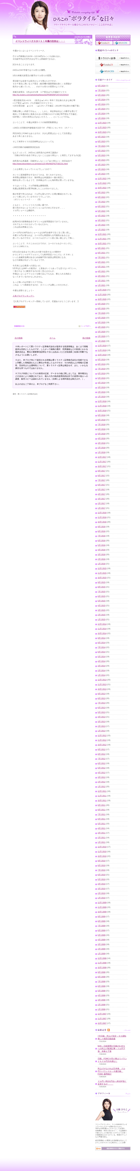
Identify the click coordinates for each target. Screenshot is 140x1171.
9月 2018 (102, 415)
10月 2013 (102, 689)
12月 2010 (102, 847)
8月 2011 (102, 810)
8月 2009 (102, 921)
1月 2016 (102, 564)
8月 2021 (102, 253)
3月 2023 (102, 165)
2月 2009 (102, 949)
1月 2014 (102, 675)
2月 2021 (102, 281)
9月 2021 (102, 248)
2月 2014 (102, 670)
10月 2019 (102, 355)
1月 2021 (102, 285)
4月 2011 (102, 828)
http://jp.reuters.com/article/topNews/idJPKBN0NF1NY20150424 (41, 95)
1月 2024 (102, 118)
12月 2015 (102, 568)
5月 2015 (102, 601)
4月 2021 (102, 271)
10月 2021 (102, 244)
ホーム (52, 338)
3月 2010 (102, 889)
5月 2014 (102, 657)
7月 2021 (102, 257)
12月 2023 (102, 123)
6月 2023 (102, 151)
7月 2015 (102, 592)
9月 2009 (102, 916)
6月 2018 (102, 429)
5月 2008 (102, 991)
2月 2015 (102, 615)
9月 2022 (102, 192)
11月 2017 (102, 462)
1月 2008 (102, 1009)
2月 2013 (102, 726)
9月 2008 (102, 972)
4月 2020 (102, 327)
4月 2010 (102, 884)
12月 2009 (102, 903)
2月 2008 (102, 1005)
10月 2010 (102, 856)
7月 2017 (102, 480)
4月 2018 (102, 438)
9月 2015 (102, 582)
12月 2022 (102, 179)
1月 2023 (102, 174)
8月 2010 (102, 865)
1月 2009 (102, 954)
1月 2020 (102, 341)
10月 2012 (102, 745)
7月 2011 (102, 814)
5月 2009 (102, 935)
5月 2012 (102, 768)
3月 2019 (102, 387)
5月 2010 (102, 879)
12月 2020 (102, 290)
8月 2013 (102, 698)
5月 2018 (102, 434)
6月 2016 (102, 541)
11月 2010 (102, 851)
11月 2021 (102, 239)
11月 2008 (102, 963)
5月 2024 (102, 100)
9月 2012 (102, 749)
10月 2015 (102, 578)
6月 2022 (102, 206)
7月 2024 (102, 90)
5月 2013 (102, 712)
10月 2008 (102, 968)
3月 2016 (102, 554)
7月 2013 (102, 703)
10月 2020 (102, 299)
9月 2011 (102, 805)
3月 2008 (102, 1000)
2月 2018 (102, 448)
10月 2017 (102, 466)
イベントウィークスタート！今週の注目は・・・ (40, 41)
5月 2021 (102, 267)
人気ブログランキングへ (23, 296)
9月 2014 (102, 638)
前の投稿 (86, 338)
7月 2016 (102, 536)
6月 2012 (102, 763)
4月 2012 (102, 773)
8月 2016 (102, 531)
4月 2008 (102, 995)
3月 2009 (102, 944)
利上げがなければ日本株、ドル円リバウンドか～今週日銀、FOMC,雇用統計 (111, 1071)
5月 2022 (102, 211)
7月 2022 (102, 202)
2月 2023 (102, 169)
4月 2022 (102, 216)
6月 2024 (102, 95)
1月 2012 (102, 787)
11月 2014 (102, 629)
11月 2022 (102, 183)
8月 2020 (102, 308)
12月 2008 (102, 958)
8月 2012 (102, 754)
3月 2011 (102, 833)
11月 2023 (102, 127)
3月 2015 (102, 610)
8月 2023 (102, 141)
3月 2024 (102, 109)
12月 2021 (102, 234)
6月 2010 (102, 875)
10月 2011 (102, 800)
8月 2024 (102, 86)
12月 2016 (102, 513)
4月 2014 (102, 661)
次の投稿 (19, 338)
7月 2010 (102, 870)
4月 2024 (102, 104)
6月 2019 (102, 373)
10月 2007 (102, 1023)
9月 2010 (102, 861)
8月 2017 (102, 476)
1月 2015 (102, 619)
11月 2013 (102, 684)
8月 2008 (102, 977)
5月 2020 (102, 322)
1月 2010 (102, 898)
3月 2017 (102, 499)
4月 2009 (102, 940)
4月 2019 (102, 383)
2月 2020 (102, 336)
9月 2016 (102, 527)
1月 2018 (102, 452)
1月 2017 (102, 508)
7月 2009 (102, 926)
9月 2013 (102, 694)
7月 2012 (102, 759)
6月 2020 (102, 318)
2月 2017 (102, 503)
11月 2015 (102, 573)
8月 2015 (102, 587)
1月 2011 (102, 842)
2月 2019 (102, 392)
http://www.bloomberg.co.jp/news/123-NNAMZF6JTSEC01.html (40, 164)
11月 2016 (102, 517)
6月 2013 (102, 708)
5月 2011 (102, 824)
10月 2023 (102, 132)
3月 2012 (102, 777)
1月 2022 (102, 230)
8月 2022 (102, 197)
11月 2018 (102, 406)
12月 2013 (102, 680)
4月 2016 (102, 550)
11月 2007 (102, 1019)
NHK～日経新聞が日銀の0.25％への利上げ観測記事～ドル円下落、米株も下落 (111, 1048)
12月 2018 (102, 401)
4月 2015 (102, 606)
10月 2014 (102, 633)
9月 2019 (102, 360)
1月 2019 (102, 397)
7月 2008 (102, 981)
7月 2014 (102, 647)
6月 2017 (102, 485)
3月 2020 (102, 332)
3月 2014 (102, 666)
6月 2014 (102, 652)
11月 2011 (102, 796)
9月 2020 (102, 304)
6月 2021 (102, 262)
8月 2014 (102, 643)
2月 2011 (102, 838)
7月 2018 (102, 425)
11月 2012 (102, 740)
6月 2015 (102, 596)
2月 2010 (102, 893)
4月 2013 (102, 717)
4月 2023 (102, 160)
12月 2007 (102, 1014)
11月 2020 (102, 295)
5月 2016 (102, 545)
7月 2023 (102, 146)
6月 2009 (102, 930)
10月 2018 (102, 411)
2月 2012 (102, 782)
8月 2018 (102, 420)
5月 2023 (102, 155)
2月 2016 (102, 559)
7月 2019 (102, 369)
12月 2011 (102, 791)
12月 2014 (102, 624)
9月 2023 (102, 137)
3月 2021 (102, 276)
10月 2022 (102, 188)
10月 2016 (102, 522)
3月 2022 (102, 220)
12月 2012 (102, 735)
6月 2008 (102, 986)
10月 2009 (102, 912)
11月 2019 (102, 350)
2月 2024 (102, 114)
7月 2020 (102, 313)
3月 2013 (102, 722)
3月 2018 (102, 443)
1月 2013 (102, 731)
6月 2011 (102, 819)
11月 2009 (102, 907)
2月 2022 (102, 225)
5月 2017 (102, 489)
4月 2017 (102, 494)
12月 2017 (102, 457)
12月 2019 (102, 346)
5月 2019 (102, 378)
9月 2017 (102, 471)
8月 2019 (102, 364)
